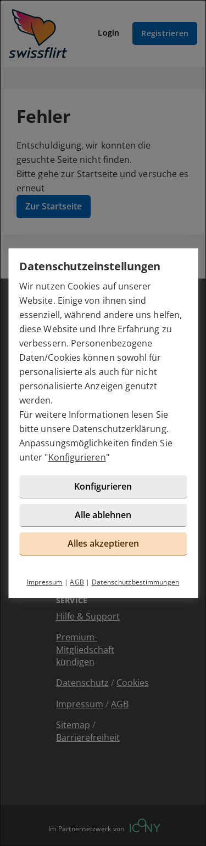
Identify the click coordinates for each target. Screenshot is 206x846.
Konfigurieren (77, 457)
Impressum (45, 582)
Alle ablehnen (103, 515)
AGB (77, 582)
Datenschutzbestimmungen (136, 582)
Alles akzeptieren (103, 543)
